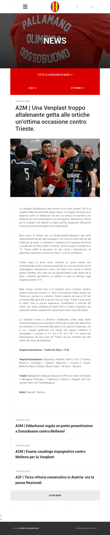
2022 (31, 88)
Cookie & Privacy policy (86, 528)
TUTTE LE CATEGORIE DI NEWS (53, 74)
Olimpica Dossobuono (29, 528)
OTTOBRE (76, 88)
